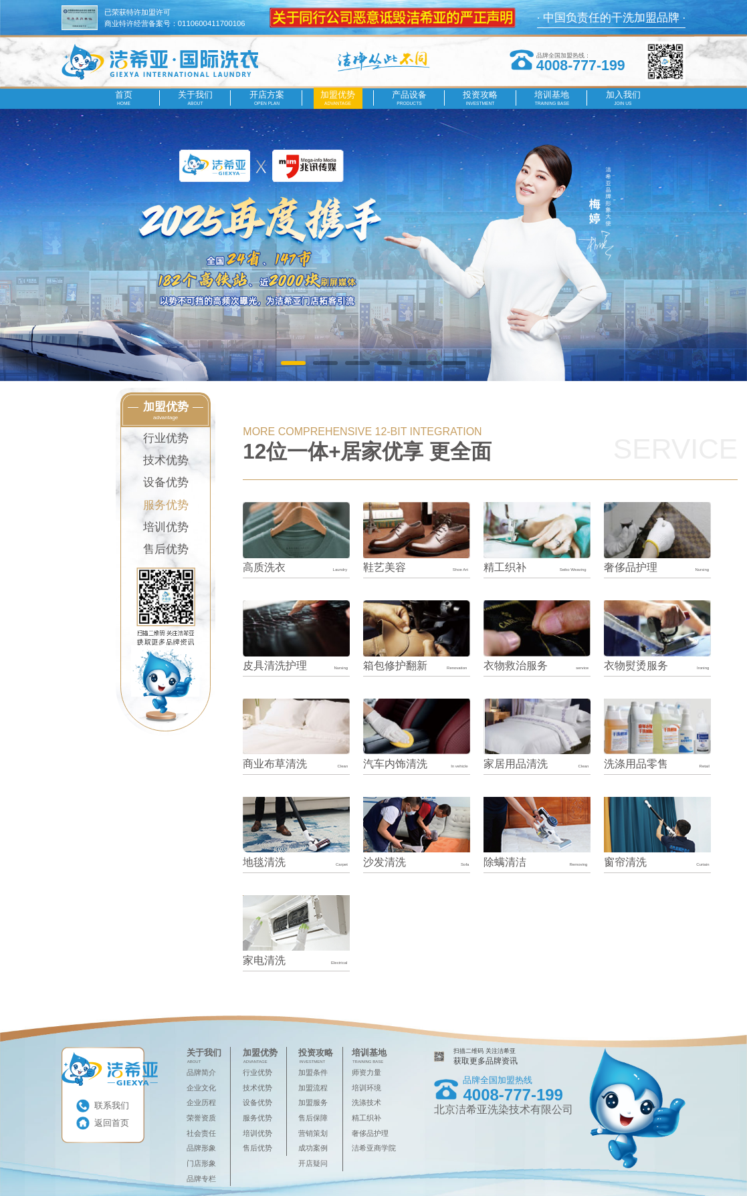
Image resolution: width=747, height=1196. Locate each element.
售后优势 (166, 549)
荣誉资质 (201, 1118)
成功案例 (313, 1148)
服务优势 (166, 505)
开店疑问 (313, 1163)
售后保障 (313, 1118)
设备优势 (166, 482)
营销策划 (313, 1133)
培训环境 (366, 1088)
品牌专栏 (201, 1179)
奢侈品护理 (370, 1133)
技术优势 (166, 460)
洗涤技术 (366, 1102)
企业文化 (201, 1088)
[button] (293, 363)
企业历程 (201, 1102)
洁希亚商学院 (374, 1148)
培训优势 (166, 527)
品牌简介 (201, 1072)
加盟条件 (313, 1072)
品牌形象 (201, 1148)
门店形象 (201, 1163)
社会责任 (201, 1133)
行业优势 (166, 438)
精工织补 (366, 1118)
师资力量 (366, 1072)
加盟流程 (313, 1088)
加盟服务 (313, 1102)
